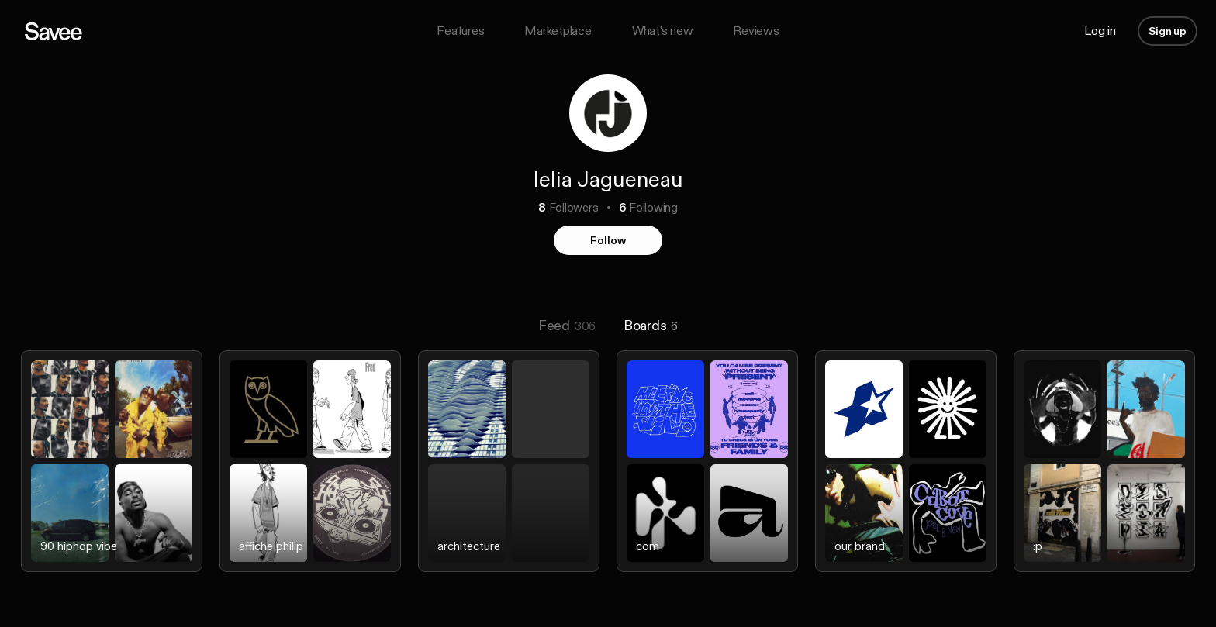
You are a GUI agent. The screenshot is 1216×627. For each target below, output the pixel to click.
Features (460, 30)
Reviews (756, 30)
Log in (1100, 30)
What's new (662, 30)
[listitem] (111, 473)
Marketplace (557, 30)
